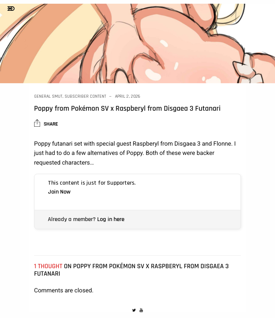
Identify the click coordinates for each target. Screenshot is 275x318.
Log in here (110, 219)
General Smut (48, 96)
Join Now (59, 192)
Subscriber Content (85, 96)
